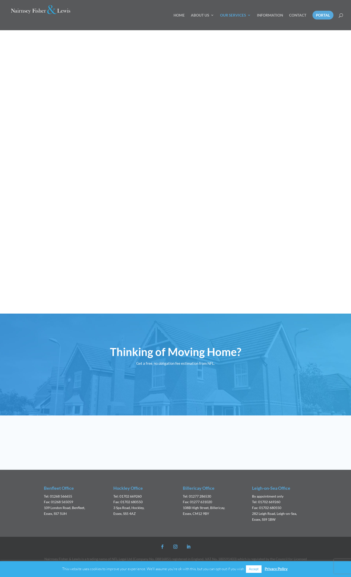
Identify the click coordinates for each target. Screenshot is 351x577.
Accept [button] (254, 569)
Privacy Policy (276, 569)
